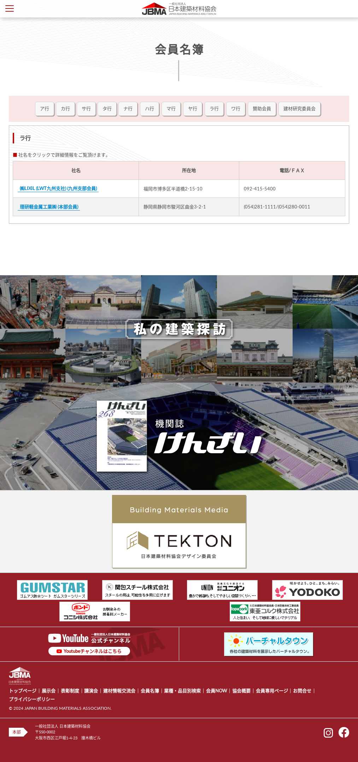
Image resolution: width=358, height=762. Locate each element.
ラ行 (214, 108)
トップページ (22, 690)
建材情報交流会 (119, 690)
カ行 (65, 108)
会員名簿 (150, 690)
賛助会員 (262, 108)
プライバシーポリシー (32, 699)
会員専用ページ (272, 690)
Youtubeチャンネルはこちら (93, 651)
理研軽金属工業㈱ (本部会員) (49, 206)
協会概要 (241, 690)
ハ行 (149, 108)
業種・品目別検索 (182, 690)
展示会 (48, 690)
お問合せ (302, 690)
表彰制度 (70, 690)
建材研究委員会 (299, 108)
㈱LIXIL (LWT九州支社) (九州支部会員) (58, 188)
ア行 (44, 108)
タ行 (107, 108)
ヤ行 (192, 108)
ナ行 (128, 108)
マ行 (171, 108)
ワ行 (235, 108)
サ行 (86, 108)
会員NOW (216, 690)
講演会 (91, 690)
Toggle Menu (9, 8)
